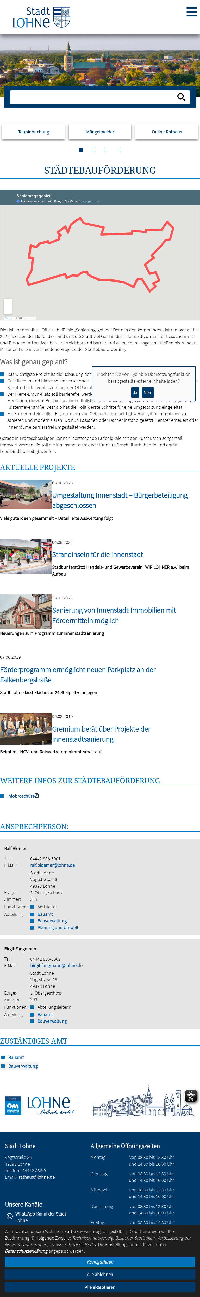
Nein (147, 392)
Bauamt (45, 914)
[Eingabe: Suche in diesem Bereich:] (94, 97)
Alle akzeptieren (100, 1287)
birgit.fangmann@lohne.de (56, 965)
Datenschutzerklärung (26, 1251)
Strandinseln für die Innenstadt (97, 554)
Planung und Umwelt (58, 928)
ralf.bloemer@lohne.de (52, 865)
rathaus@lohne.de (37, 1177)
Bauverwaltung (52, 921)
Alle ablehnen (100, 1274)
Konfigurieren (100, 1262)
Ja (135, 392)
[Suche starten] (181, 97)
